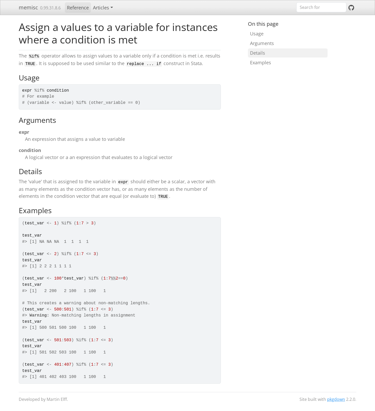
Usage (257, 33)
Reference (78, 7)
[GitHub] (351, 7)
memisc (28, 7)
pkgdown (336, 399)
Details (257, 53)
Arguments (262, 43)
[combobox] (321, 7)
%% (113, 278)
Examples (260, 62)
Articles (101, 7)
